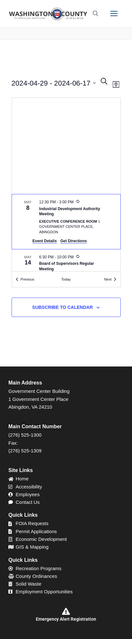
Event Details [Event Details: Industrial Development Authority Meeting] (45, 241)
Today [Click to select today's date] (66, 279)
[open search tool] (95, 13)
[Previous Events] (25, 279)
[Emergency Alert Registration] (66, 611)
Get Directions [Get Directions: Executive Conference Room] (73, 241)
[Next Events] (110, 279)
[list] (66, 233)
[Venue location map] (66, 146)
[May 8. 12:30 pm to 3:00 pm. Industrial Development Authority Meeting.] (66, 221)
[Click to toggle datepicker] (54, 83)
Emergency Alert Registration (66, 619)
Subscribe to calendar (62, 307)
